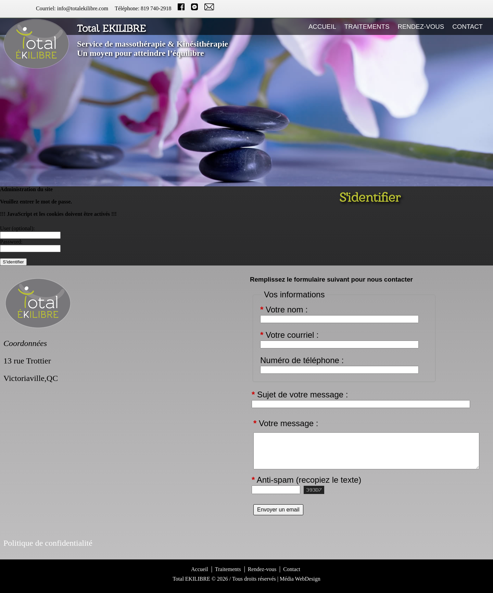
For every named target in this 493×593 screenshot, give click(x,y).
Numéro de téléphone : (302, 360)
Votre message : (285, 423)
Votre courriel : (289, 335)
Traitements (367, 26)
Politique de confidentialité (47, 543)
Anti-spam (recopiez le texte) (306, 480)
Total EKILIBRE (191, 579)
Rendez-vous (420, 26)
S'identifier (247, 587)
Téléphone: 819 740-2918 (143, 8)
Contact (467, 26)
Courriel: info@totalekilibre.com (72, 8)
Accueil (322, 26)
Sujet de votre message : (300, 395)
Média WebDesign (300, 579)
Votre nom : (284, 310)
